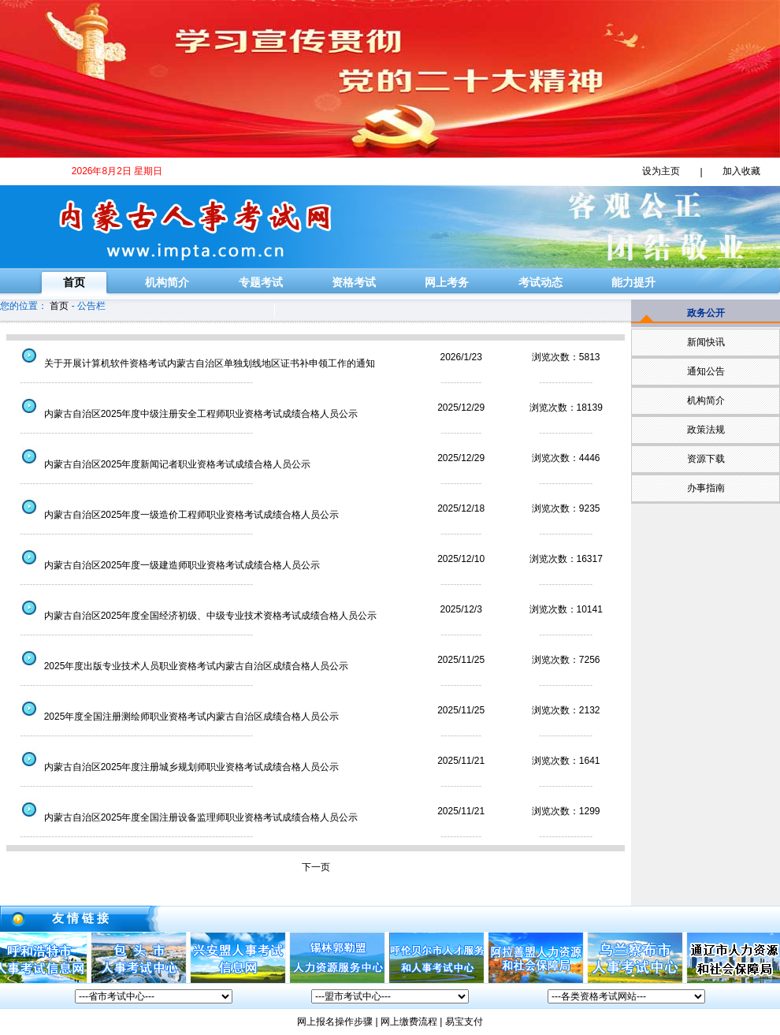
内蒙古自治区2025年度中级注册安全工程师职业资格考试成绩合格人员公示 (183, 413)
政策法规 (706, 429)
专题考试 (261, 282)
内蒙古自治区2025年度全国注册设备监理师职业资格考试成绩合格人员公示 (183, 817)
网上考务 (447, 282)
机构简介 (167, 282)
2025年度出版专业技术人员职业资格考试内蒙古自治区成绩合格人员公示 (178, 666)
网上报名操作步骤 (335, 1021)
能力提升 (633, 282)
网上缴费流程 (409, 1021)
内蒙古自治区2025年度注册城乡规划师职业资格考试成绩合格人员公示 (174, 767)
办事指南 (706, 487)
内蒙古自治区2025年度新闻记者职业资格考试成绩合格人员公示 (159, 464)
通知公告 (706, 371)
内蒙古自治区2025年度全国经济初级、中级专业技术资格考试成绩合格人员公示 (193, 615)
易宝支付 (464, 1021)
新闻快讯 (706, 342)
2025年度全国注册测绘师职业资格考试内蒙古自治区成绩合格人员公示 (174, 716)
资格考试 (354, 282)
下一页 (316, 867)
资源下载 (706, 458)
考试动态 (540, 282)
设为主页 (661, 171)
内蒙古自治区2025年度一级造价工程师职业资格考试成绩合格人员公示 (174, 514)
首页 (74, 282)
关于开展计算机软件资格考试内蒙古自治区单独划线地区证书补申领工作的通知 (192, 363)
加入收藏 (741, 171)
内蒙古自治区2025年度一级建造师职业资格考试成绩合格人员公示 (164, 565)
